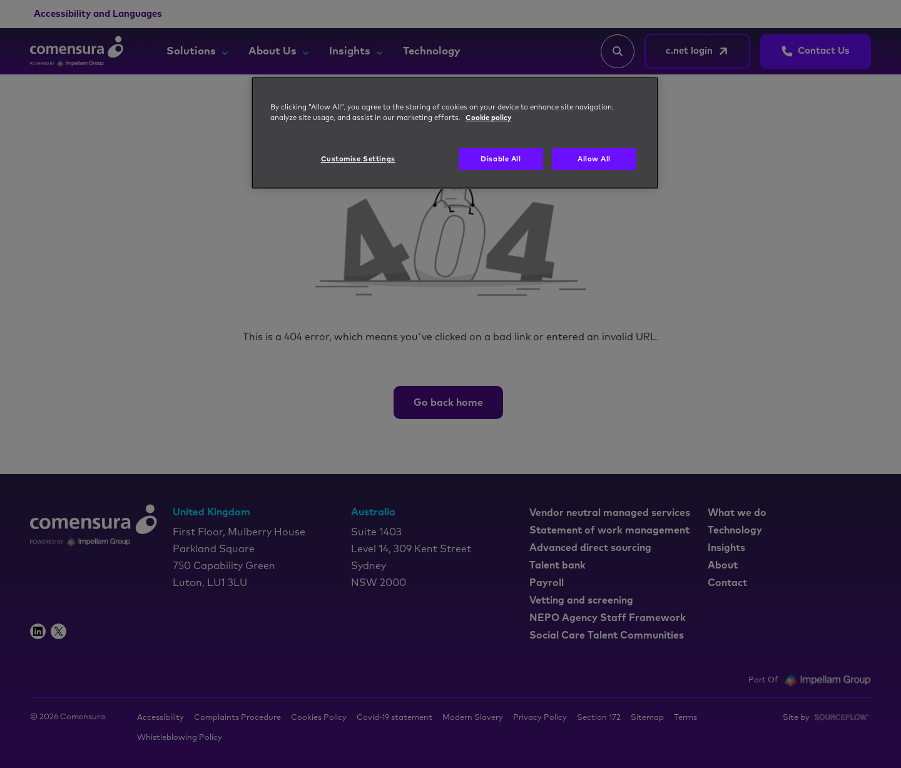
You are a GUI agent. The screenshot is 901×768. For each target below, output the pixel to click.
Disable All (501, 159)
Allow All (594, 159)
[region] (455, 133)
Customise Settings (358, 159)
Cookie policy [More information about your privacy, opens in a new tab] (488, 117)
